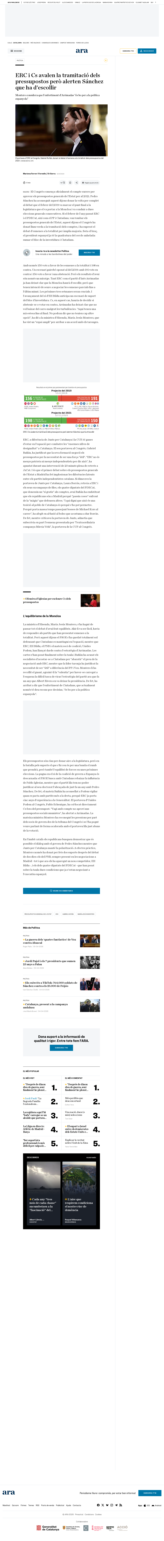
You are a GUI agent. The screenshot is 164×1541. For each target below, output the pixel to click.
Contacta (77, 1505)
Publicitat (60, 1505)
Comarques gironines (50, 43)
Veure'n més (91, 1157)
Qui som (15, 1505)
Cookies (98, 1514)
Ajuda (68, 1505)
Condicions (89, 1514)
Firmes (23, 1505)
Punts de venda (47, 1505)
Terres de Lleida (82, 43)
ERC (57, 914)
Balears (26, 43)
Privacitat (79, 1514)
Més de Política (31, 927)
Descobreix (33, 1157)
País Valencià (35, 43)
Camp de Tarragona (67, 43)
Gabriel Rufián (68, 914)
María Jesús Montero (86, 914)
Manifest (6, 1505)
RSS (37, 1505)
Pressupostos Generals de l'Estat (38, 914)
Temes (31, 1505)
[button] (155, 2)
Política (20, 60)
